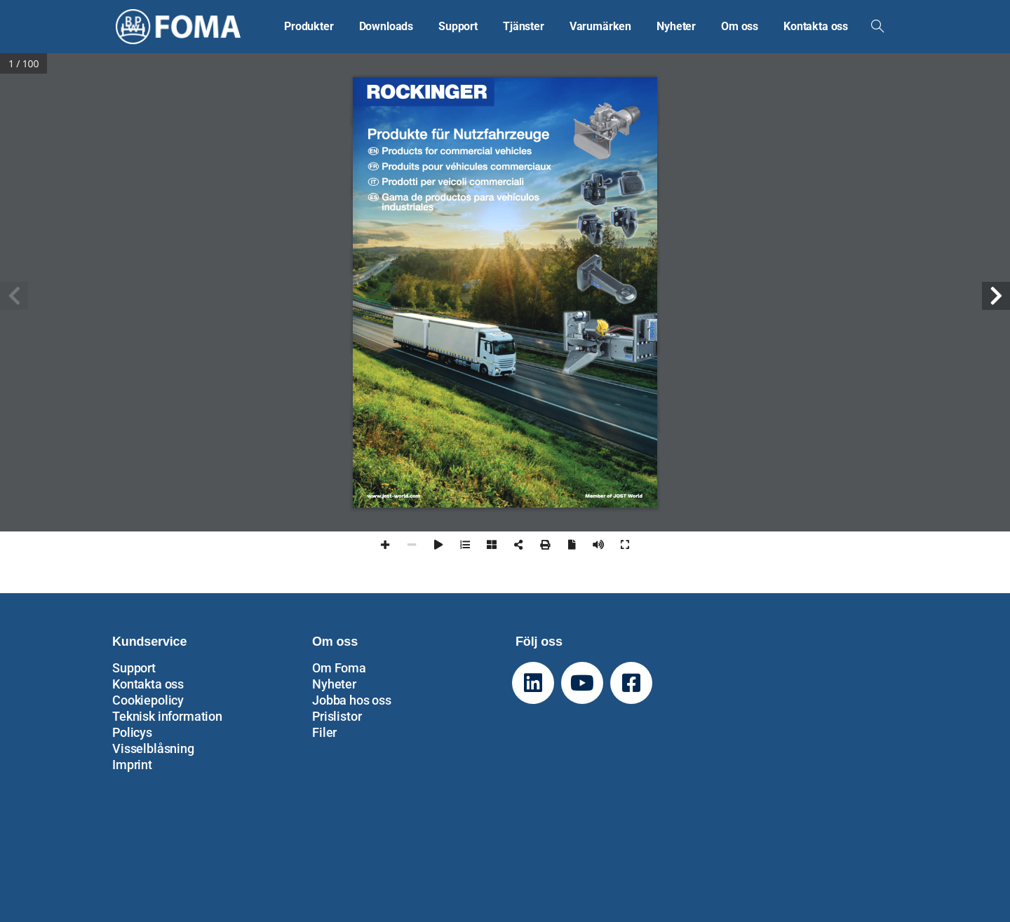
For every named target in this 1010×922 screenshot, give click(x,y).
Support (134, 667)
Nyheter (334, 684)
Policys (132, 732)
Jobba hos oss (351, 700)
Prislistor (336, 716)
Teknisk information (167, 716)
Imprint (132, 764)
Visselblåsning (153, 748)
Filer (324, 732)
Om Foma (339, 667)
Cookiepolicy (148, 700)
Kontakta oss (148, 684)
